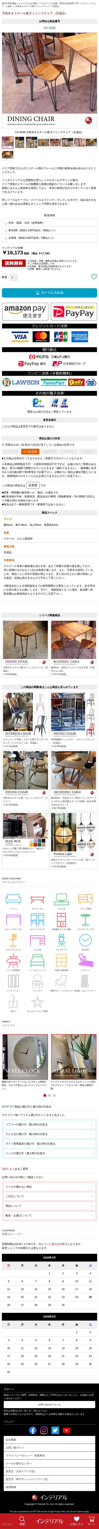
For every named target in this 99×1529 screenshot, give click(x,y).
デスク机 (37, 941)
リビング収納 (85, 900)
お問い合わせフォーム (49, 1404)
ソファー (13, 900)
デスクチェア (61, 941)
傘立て (13, 1002)
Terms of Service (77, 1512)
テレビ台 (61, 900)
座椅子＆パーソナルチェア (61, 982)
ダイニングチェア (37, 920)
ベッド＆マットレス (37, 961)
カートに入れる (52, 293)
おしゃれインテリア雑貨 (37, 1002)
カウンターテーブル (85, 920)
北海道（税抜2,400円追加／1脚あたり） (30, 237)
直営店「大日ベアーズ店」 (21, 1471)
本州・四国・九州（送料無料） (25, 222)
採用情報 (11, 1487)
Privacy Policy (60, 1512)
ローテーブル (37, 900)
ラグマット (85, 961)
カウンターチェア (13, 941)
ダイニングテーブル (13, 920)
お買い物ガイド (15, 1447)
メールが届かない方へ (19, 1463)
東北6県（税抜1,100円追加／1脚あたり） (31, 230)
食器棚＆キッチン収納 (61, 920)
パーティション (13, 982)
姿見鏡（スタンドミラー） (85, 982)
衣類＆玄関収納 (61, 961)
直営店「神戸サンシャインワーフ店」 (28, 1479)
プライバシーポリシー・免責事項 (25, 1455)
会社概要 (11, 1439)
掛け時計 (85, 941)
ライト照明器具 (13, 961)
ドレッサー (37, 982)
